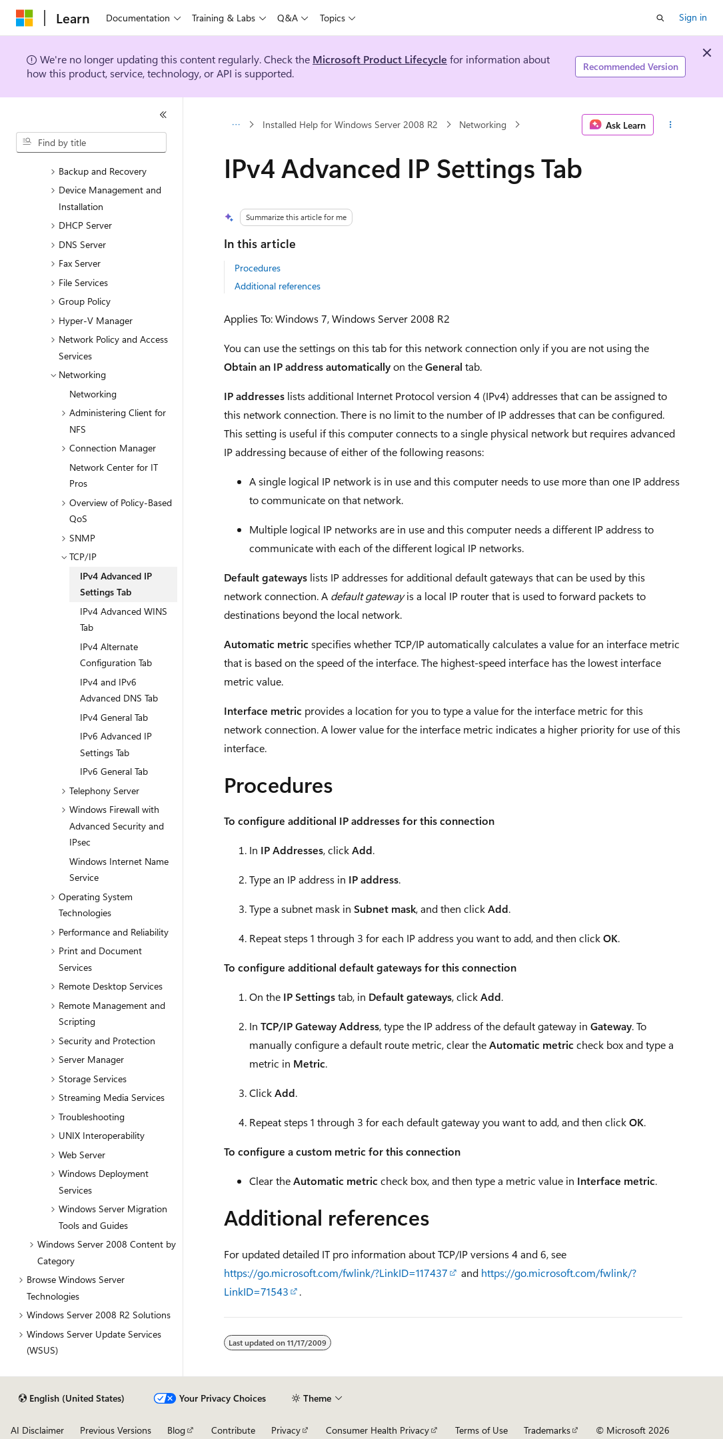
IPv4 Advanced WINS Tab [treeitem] (123, 619)
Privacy (286, 1430)
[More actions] (670, 124)
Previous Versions (115, 1430)
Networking (482, 124)
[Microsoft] (24, 18)
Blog (176, 1430)
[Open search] (660, 18)
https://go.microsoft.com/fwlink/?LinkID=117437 (336, 1273)
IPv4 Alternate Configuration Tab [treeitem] (116, 654)
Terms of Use (481, 1430)
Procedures (258, 267)
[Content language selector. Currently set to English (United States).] (72, 1398)
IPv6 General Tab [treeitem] (114, 771)
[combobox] (91, 142)
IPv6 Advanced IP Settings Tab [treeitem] (116, 744)
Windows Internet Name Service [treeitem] (119, 869)
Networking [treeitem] (93, 393)
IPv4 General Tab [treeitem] (114, 717)
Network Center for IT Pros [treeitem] (113, 475)
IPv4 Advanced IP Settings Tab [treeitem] (116, 584)
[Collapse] (163, 115)
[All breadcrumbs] (235, 124)
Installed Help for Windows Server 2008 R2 (350, 124)
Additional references (278, 285)
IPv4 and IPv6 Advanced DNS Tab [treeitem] (119, 690)
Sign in (693, 17)
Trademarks (547, 1430)
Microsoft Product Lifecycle (380, 59)
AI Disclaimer (37, 1430)
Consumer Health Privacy (377, 1430)
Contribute (233, 1430)
